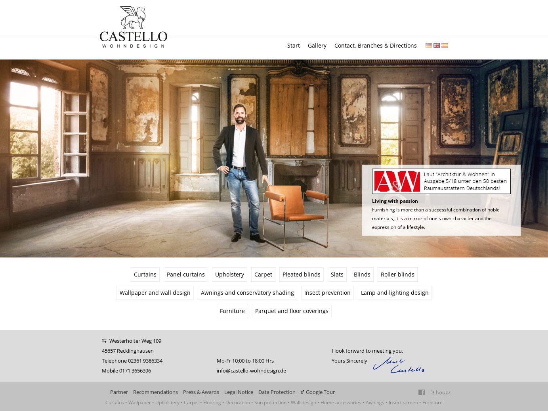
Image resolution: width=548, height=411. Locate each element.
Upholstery (229, 274)
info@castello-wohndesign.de (251, 370)
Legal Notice (238, 392)
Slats (337, 274)
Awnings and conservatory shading (247, 292)
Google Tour (320, 392)
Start (293, 45)
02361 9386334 (145, 360)
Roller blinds (397, 274)
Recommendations (155, 392)
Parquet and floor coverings (291, 311)
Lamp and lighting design (395, 292)
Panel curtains (186, 274)
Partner (119, 392)
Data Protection (277, 392)
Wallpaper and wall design (155, 292)
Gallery (317, 45)
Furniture (232, 311)
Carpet (263, 274)
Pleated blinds (302, 274)
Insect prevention (327, 292)
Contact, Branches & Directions (375, 45)
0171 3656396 (135, 370)
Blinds (362, 274)
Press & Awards (201, 392)
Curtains (145, 274)
